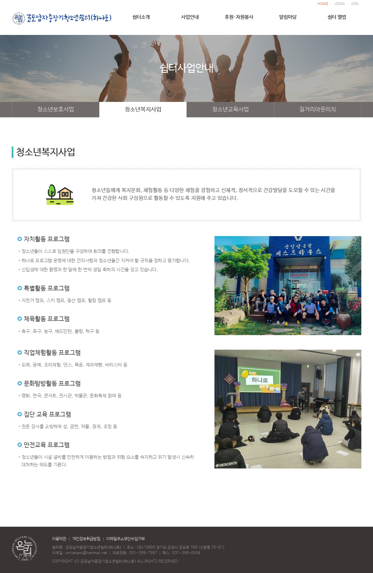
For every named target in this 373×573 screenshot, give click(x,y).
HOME (323, 4)
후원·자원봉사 (239, 19)
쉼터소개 (141, 19)
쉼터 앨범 (337, 19)
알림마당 (288, 19)
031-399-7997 (143, 553)
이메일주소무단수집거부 (125, 539)
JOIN (354, 4)
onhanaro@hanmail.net (86, 553)
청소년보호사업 (55, 109)
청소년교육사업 (230, 109)
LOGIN (339, 4)
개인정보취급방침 (86, 539)
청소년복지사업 (143, 109)
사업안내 (190, 19)
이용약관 (59, 539)
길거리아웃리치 (317, 109)
